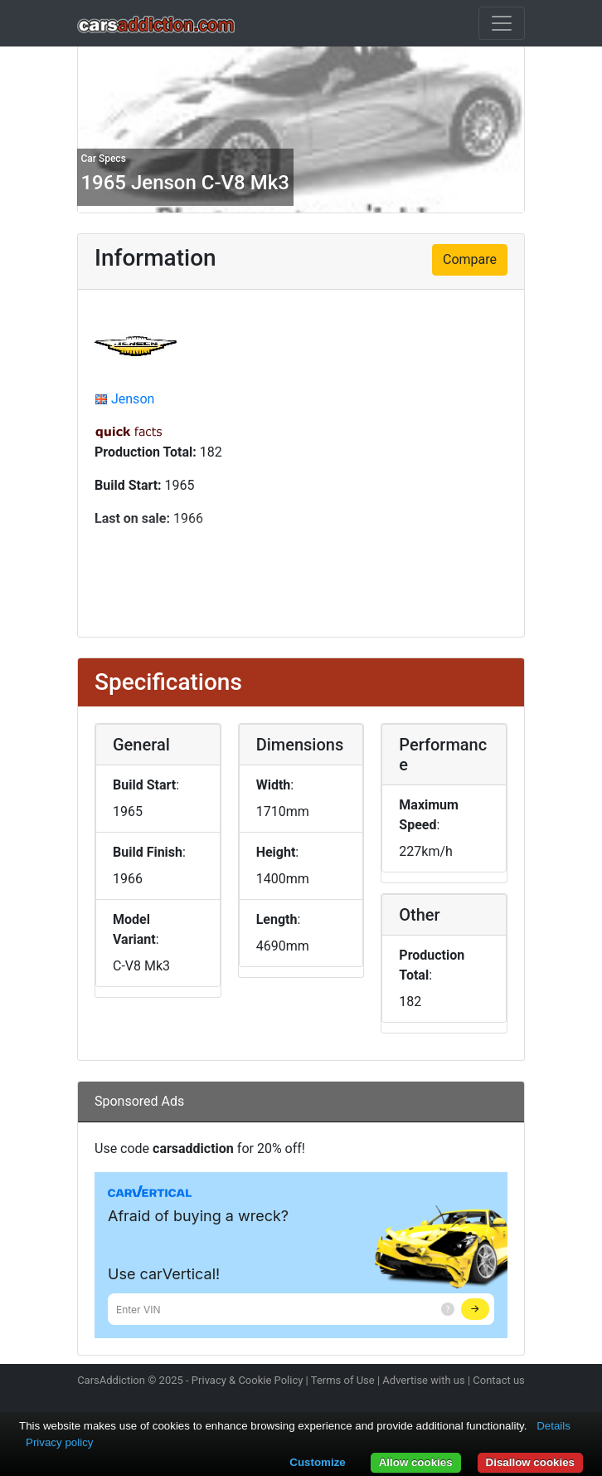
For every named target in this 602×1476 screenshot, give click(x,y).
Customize (317, 1462)
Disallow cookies (530, 1462)
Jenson (132, 399)
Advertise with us (423, 1380)
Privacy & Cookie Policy (247, 1380)
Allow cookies (416, 1462)
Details (553, 1426)
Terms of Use (343, 1380)
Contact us (499, 1380)
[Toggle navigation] (501, 23)
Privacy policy (59, 1442)
